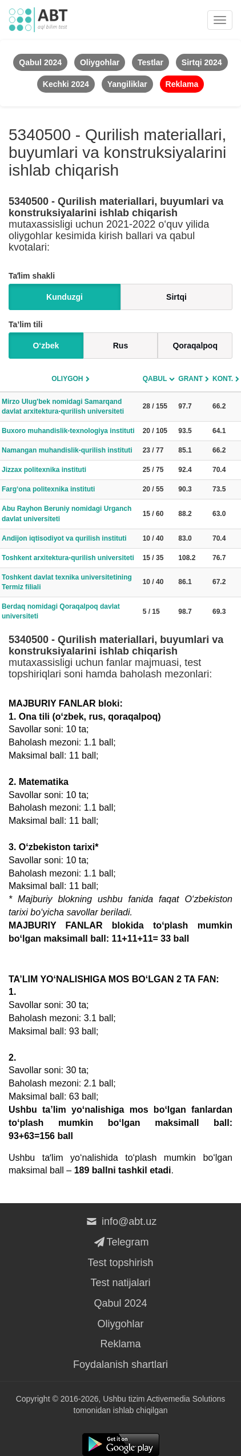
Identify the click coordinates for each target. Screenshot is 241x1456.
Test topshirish (120, 1262)
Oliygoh (67, 379)
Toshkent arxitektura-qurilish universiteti (68, 558)
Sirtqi (176, 296)
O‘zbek (46, 345)
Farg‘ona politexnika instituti (48, 489)
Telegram (120, 1242)
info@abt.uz (121, 1221)
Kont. (222, 379)
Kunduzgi (64, 296)
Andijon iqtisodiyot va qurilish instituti (64, 538)
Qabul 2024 (120, 1303)
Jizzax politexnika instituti (44, 470)
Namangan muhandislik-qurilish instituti (67, 450)
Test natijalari (120, 1282)
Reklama (120, 1344)
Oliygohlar (120, 1324)
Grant (190, 379)
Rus (120, 345)
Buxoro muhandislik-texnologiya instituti (68, 431)
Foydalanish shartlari (120, 1364)
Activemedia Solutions (186, 1398)
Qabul (155, 379)
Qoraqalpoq (195, 345)
